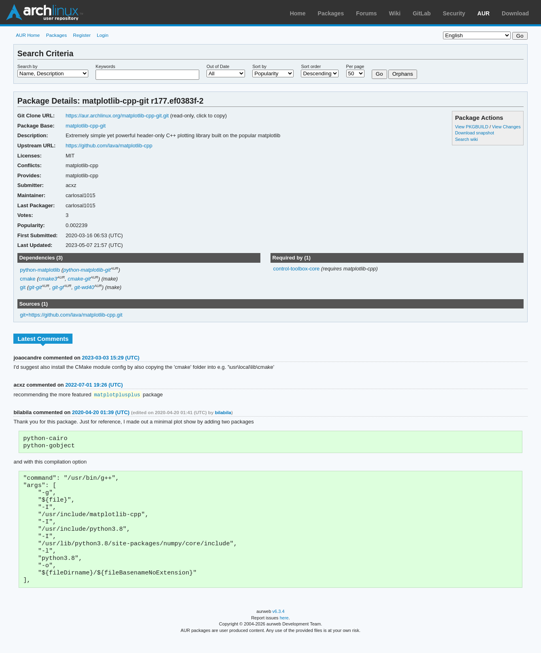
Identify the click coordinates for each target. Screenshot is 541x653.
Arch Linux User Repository (44, 12)
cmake (27, 279)
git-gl (58, 287)
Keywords (105, 66)
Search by (27, 66)
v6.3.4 (279, 625)
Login (103, 35)
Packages (331, 13)
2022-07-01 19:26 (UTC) (94, 385)
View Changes (506, 126)
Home (298, 13)
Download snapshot (474, 132)
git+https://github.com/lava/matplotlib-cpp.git (71, 315)
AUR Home (28, 35)
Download (515, 13)
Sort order (311, 66)
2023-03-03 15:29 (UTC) (110, 358)
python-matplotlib (40, 270)
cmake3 (48, 279)
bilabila (223, 412)
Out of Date (218, 66)
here (284, 632)
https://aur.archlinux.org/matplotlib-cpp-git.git (117, 116)
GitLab (421, 13)
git (23, 287)
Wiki (395, 13)
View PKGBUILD (472, 126)
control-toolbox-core (297, 269)
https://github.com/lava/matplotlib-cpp (109, 146)
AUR (483, 13)
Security (454, 13)
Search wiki (466, 139)
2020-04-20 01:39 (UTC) (101, 413)
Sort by (259, 66)
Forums (366, 13)
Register (82, 35)
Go (379, 74)
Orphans (402, 74)
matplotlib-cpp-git (86, 126)
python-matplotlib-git (87, 270)
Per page (355, 66)
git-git (35, 287)
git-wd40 (84, 287)
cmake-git (79, 279)
